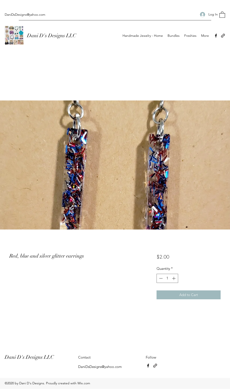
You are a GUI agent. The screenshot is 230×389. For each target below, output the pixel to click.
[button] (222, 14)
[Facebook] (216, 35)
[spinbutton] (167, 278)
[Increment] (174, 278)
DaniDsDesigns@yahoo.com (25, 14)
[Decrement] (160, 278)
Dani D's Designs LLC (52, 35)
